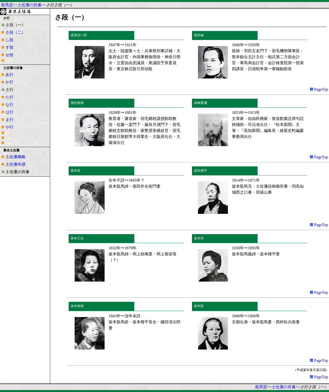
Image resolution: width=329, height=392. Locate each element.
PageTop (319, 89)
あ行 (9, 74)
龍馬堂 (7, 5)
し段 (9, 40)
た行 (9, 97)
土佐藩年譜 (15, 164)
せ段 (9, 55)
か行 (9, 82)
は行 (9, 112)
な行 (9, 104)
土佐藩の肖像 (29, 5)
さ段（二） (15, 32)
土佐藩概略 (15, 157)
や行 (9, 127)
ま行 (9, 119)
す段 (9, 47)
